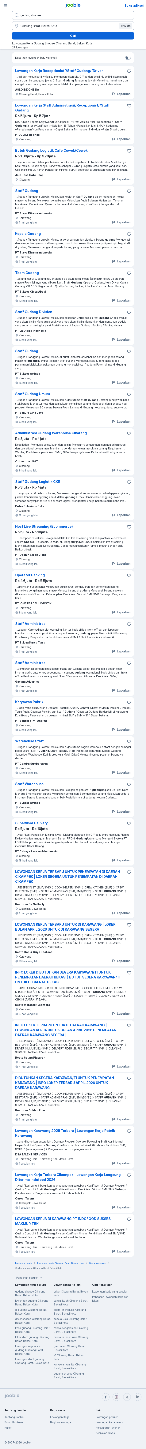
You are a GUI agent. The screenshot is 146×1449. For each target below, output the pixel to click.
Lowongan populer (107, 1417)
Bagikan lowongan (61, 1422)
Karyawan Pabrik (29, 702)
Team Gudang (27, 273)
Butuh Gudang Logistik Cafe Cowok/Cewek (51, 150)
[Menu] (5, 5)
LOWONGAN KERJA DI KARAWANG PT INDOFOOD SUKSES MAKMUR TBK (63, 1221)
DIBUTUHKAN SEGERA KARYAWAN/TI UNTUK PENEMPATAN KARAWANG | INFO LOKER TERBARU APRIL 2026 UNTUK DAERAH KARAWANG (64, 1083)
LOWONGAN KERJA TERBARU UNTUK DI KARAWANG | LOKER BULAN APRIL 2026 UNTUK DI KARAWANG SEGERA (65, 926)
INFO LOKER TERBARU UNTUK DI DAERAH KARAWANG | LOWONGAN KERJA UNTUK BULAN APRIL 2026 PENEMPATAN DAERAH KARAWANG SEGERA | (65, 1030)
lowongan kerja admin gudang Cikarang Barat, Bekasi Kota (29, 1350)
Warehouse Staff (29, 741)
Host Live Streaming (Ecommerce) (44, 526)
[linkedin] (137, 1397)
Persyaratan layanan (108, 1427)
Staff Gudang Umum (32, 394)
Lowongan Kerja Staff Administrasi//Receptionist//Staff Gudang (62, 107)
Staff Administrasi (30, 624)
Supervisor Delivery (31, 823)
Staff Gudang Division (33, 312)
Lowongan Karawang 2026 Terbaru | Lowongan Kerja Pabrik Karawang (65, 1133)
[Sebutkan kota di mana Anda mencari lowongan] (73, 25)
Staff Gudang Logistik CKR (37, 482)
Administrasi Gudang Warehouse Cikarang (51, 433)
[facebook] (106, 1397)
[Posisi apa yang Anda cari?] (73, 15)
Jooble (27, 1442)
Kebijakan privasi (105, 1433)
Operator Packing (30, 575)
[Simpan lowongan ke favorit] (129, 71)
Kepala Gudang (28, 234)
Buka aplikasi (134, 5)
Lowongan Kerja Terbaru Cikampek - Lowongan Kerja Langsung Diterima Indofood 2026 (68, 1177)
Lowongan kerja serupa (110, 1422)
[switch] (128, 58)
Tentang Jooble (14, 1417)
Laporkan (121, 94)
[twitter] (127, 1397)
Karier (8, 1427)
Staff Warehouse (29, 784)
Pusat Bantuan (14, 1422)
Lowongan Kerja (59, 1417)
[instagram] (116, 1397)
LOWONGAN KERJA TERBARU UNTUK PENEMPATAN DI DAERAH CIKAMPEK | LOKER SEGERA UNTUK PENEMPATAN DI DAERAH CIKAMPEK (67, 877)
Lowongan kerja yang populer (109, 1291)
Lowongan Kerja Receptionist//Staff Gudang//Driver (59, 71)
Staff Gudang (26, 191)
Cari (73, 36)
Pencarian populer (29, 1278)
